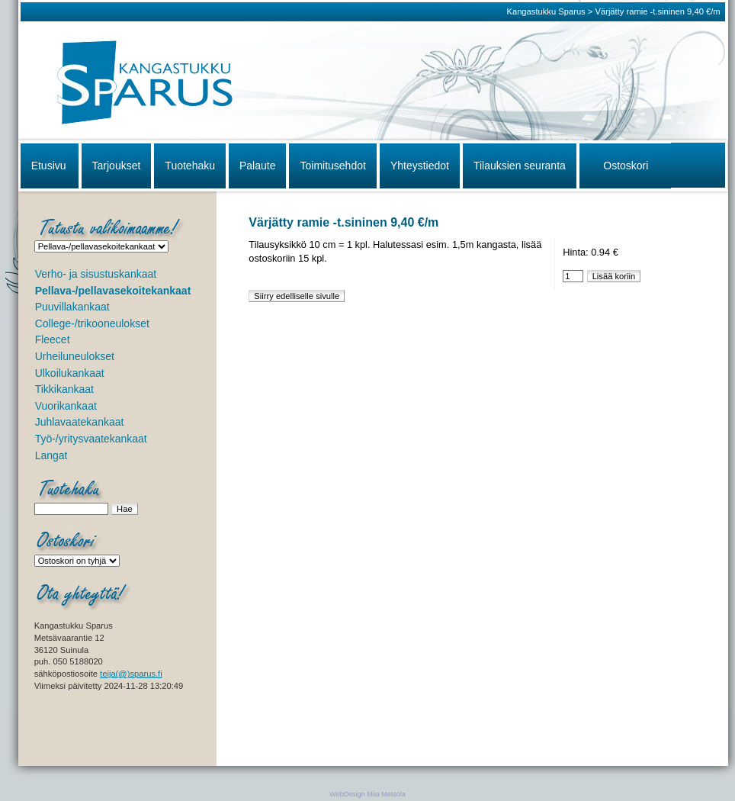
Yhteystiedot (419, 165)
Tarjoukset (116, 165)
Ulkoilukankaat (69, 373)
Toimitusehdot (332, 165)
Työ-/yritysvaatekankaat (91, 439)
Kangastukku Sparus (545, 11)
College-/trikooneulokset (92, 323)
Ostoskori (625, 165)
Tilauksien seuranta (519, 165)
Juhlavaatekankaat (79, 422)
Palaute (257, 165)
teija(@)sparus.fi (131, 673)
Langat (51, 455)
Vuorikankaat (66, 406)
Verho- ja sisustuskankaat (96, 274)
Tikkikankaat (64, 389)
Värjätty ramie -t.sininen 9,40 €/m (657, 11)
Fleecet (52, 339)
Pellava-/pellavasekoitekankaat (113, 291)
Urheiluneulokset (74, 356)
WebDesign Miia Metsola (367, 794)
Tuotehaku (190, 165)
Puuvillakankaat (72, 307)
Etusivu (48, 165)
